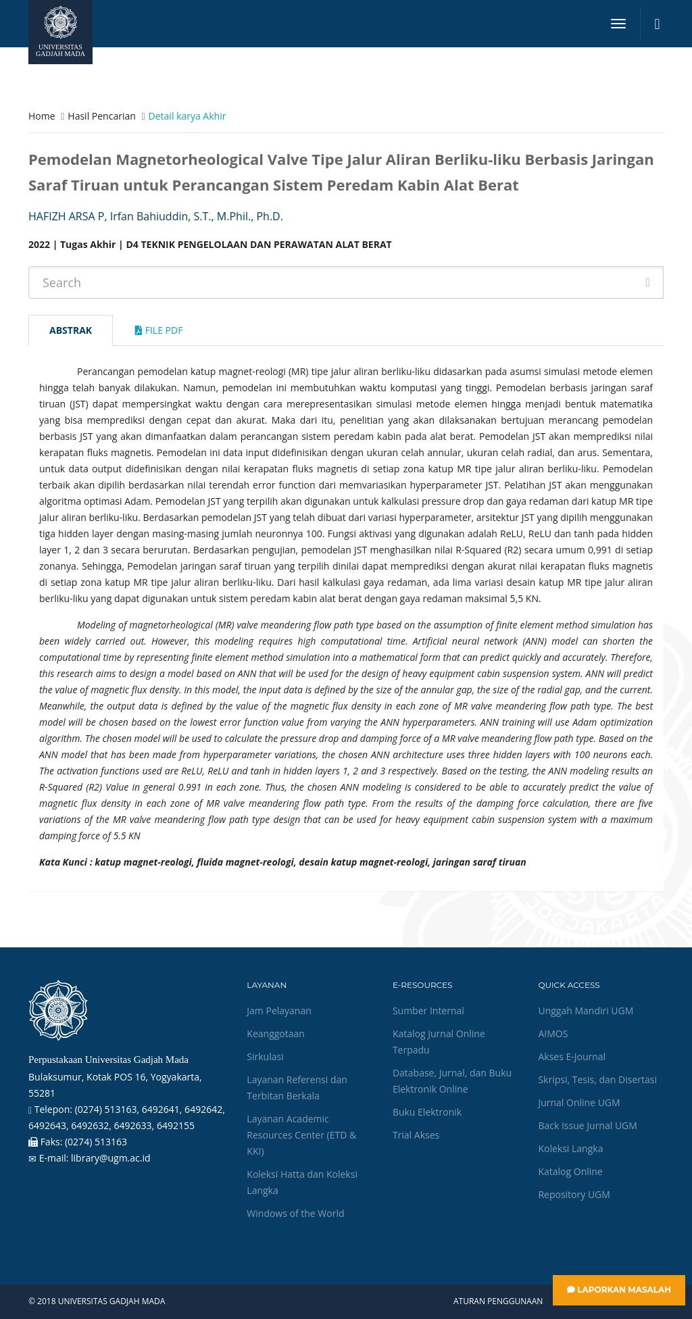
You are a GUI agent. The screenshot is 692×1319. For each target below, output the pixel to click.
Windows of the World (295, 1213)
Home (41, 115)
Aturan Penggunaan (498, 1301)
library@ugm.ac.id (111, 1157)
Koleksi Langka (570, 1148)
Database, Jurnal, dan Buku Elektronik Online (452, 1080)
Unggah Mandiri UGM (585, 1010)
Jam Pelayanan (279, 1010)
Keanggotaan (276, 1033)
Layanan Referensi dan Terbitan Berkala (297, 1087)
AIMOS (553, 1033)
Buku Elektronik (427, 1111)
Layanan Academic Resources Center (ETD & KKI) (301, 1135)
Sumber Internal (428, 1010)
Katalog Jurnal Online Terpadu (439, 1041)
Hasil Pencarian (101, 115)
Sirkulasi (265, 1056)
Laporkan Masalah (619, 1290)
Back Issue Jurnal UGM (587, 1125)
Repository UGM (574, 1194)
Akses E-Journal (572, 1056)
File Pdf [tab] (158, 330)
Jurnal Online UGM (579, 1102)
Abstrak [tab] (70, 330)
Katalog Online (570, 1171)
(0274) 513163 (96, 1141)
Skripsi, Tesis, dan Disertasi (597, 1079)
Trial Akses (416, 1134)
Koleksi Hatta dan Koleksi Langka (302, 1182)
